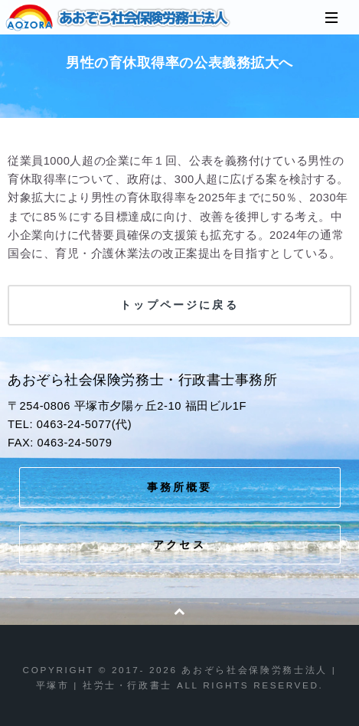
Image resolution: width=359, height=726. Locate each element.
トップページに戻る (179, 305)
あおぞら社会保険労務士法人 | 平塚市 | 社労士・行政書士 (118, 17)
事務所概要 (180, 487)
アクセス (179, 544)
